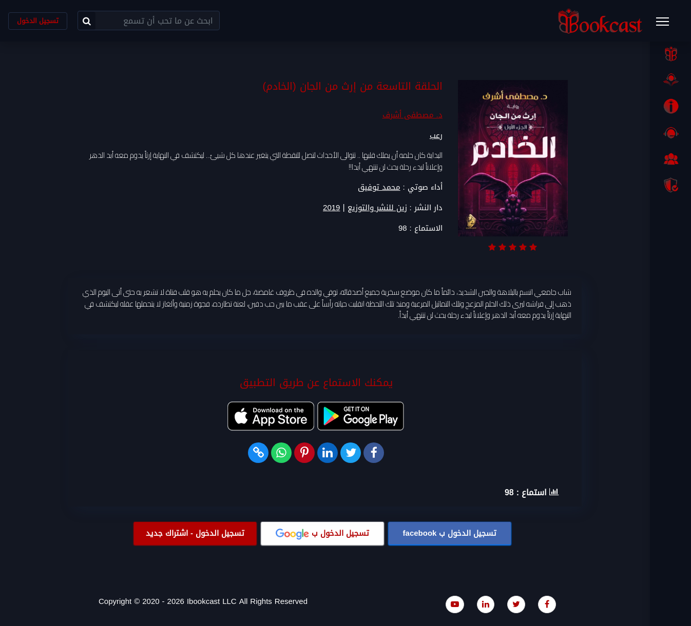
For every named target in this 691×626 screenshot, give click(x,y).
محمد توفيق (379, 187)
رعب (436, 136)
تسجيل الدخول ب (450, 534)
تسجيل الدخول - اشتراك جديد (195, 534)
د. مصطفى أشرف (412, 115)
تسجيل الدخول (38, 20)
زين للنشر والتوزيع (377, 208)
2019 (331, 208)
